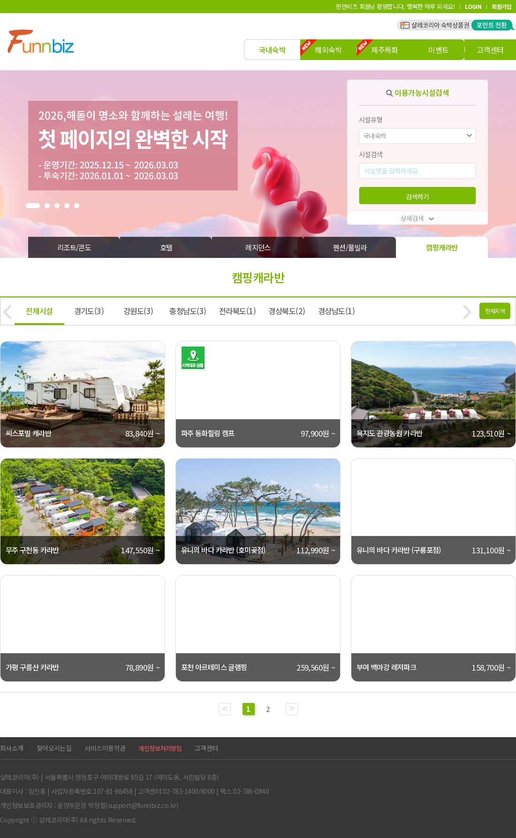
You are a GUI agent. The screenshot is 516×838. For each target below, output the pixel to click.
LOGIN (473, 6)
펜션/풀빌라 (350, 247)
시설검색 (370, 154)
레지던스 (258, 247)
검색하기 (417, 196)
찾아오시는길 (54, 748)
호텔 (166, 247)
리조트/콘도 (74, 247)
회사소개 (11, 748)
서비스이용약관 (104, 748)
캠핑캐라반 (441, 247)
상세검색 (418, 218)
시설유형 (370, 119)
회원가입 (501, 6)
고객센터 (206, 748)
